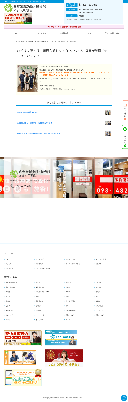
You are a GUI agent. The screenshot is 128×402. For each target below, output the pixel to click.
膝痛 (67, 306)
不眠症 (98, 292)
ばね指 (8, 306)
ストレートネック (41, 315)
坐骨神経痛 (39, 301)
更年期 (68, 292)
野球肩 (68, 287)
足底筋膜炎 (99, 306)
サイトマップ (10, 268)
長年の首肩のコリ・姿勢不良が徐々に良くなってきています (38, 133)
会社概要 (98, 264)
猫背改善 (68, 282)
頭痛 (67, 296)
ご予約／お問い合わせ (111, 33)
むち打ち (98, 282)
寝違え (8, 320)
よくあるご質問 (101, 259)
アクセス (88, 33)
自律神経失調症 (71, 310)
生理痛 (8, 292)
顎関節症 (38, 306)
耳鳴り (8, 301)
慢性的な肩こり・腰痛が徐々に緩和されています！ (35, 123)
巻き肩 (38, 282)
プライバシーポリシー (43, 268)
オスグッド (9, 315)
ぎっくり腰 (39, 320)
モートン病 (9, 310)
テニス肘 (98, 287)
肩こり (8, 296)
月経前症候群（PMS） (43, 292)
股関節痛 (38, 310)
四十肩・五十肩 (71, 301)
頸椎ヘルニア (100, 315)
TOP (16, 33)
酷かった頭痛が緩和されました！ (29, 112)
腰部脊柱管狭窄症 (11, 282)
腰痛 (37, 296)
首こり (68, 320)
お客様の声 (64, 33)
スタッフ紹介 (40, 259)
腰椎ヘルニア (70, 315)
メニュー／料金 (40, 33)
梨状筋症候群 (40, 287)
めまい (98, 296)
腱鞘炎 (98, 301)
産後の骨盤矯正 (11, 287)
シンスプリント (101, 310)
